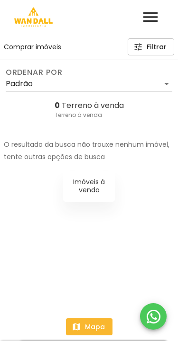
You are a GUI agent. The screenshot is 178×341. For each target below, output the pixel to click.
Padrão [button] (19, 83)
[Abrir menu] (150, 17)
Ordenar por (34, 72)
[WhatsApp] (153, 316)
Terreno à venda (78, 115)
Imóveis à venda (89, 186)
